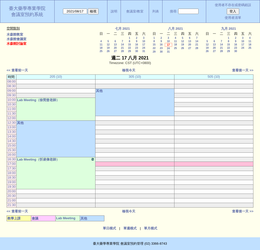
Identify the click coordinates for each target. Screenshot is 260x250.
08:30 (11, 86)
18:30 (11, 177)
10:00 (11, 100)
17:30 (11, 168)
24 (143, 47)
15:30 (11, 150)
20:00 (11, 191)
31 (143, 51)
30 (136, 51)
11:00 (11, 109)
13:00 (11, 127)
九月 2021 (228, 28)
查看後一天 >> (242, 70)
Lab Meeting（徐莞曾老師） (38, 100)
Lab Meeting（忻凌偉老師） (56, 159)
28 (122, 51)
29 (129, 51)
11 (101, 44)
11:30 (11, 113)
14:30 (11, 141)
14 (122, 44)
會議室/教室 (135, 11)
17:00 (11, 164)
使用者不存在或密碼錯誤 (233, 5)
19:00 (11, 182)
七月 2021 (122, 28)
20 (115, 47)
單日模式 (109, 228)
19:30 (11, 187)
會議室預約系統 (27, 14)
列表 (155, 11)
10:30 (11, 104)
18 (101, 47)
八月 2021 (175, 28)
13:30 (11, 132)
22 (129, 47)
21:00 (11, 200)
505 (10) (214, 77)
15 (129, 44)
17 (143, 44)
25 (101, 51)
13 (115, 44)
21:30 (11, 205)
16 (136, 44)
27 (115, 51)
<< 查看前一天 (17, 70)
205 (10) (56, 77)
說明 (114, 11)
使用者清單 (233, 18)
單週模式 (130, 228)
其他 (99, 91)
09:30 (11, 95)
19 (108, 47)
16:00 (11, 155)
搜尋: (173, 11)
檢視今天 (128, 70)
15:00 (11, 145)
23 (136, 47)
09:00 (11, 90)
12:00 (11, 118)
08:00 (11, 81)
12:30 (11, 122)
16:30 (11, 159)
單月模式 (150, 228)
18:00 (11, 173)
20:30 (11, 196)
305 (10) (135, 77)
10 (143, 41)
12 (108, 44)
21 (122, 47)
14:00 (11, 136)
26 (108, 51)
